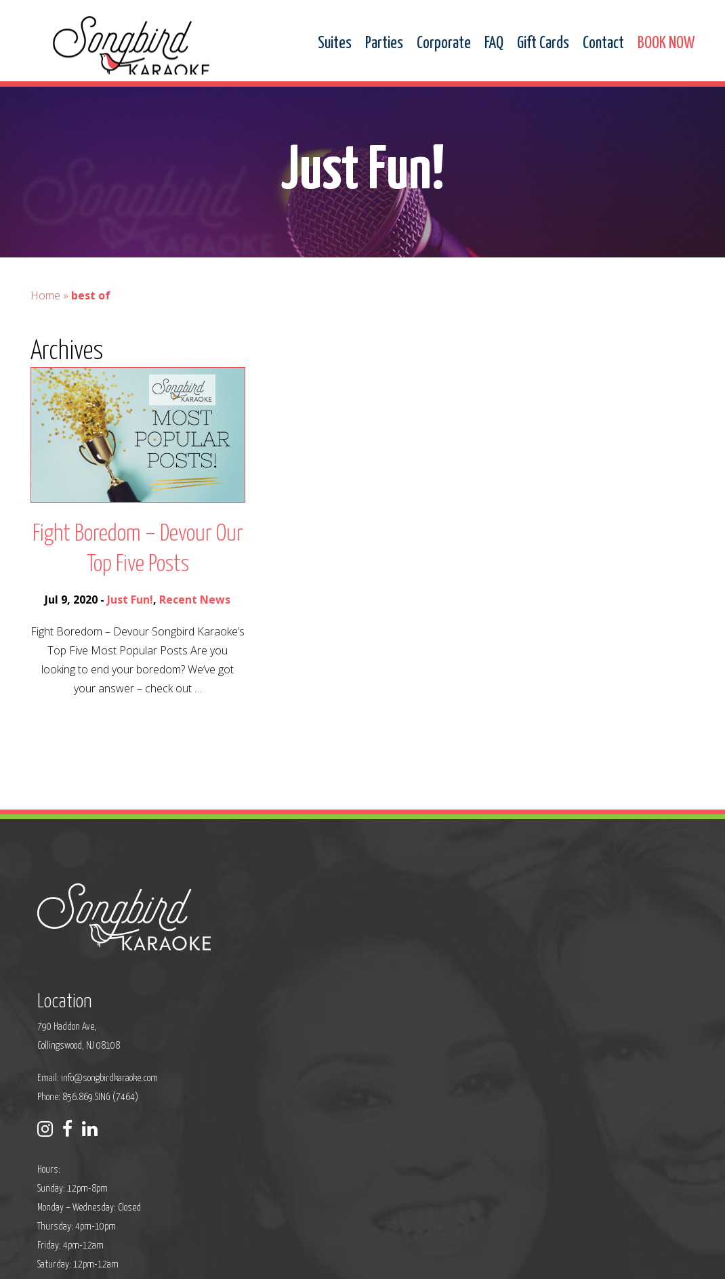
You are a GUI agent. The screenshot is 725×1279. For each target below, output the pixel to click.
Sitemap (288, 1259)
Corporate (444, 43)
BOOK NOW (666, 43)
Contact (603, 43)
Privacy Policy (238, 1259)
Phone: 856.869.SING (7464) (306, 1009)
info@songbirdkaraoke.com (328, 990)
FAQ (493, 43)
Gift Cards (543, 43)
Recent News (194, 632)
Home (45, 327)
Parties (384, 43)
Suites (335, 43)
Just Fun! (130, 632)
